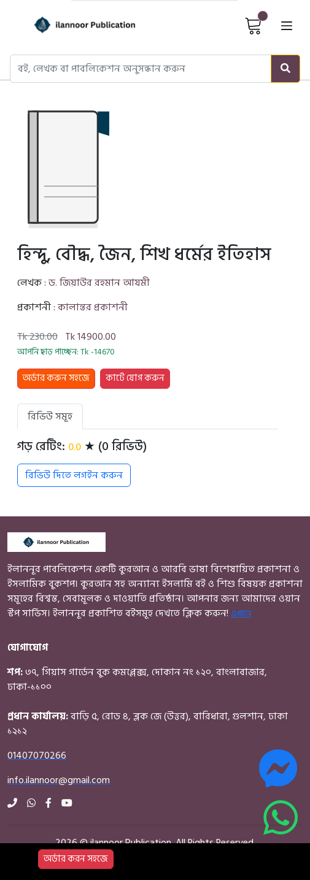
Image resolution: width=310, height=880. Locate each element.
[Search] (285, 69)
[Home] (70, 25)
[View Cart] (253, 25)
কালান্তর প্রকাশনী (93, 307)
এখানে (241, 613)
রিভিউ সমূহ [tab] (50, 416)
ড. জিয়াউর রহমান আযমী (99, 283)
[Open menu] (286, 25)
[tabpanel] (147, 463)
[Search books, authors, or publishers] (140, 69)
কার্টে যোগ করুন (135, 378)
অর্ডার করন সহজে (76, 859)
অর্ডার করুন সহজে (56, 378)
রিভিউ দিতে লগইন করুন (74, 475)
